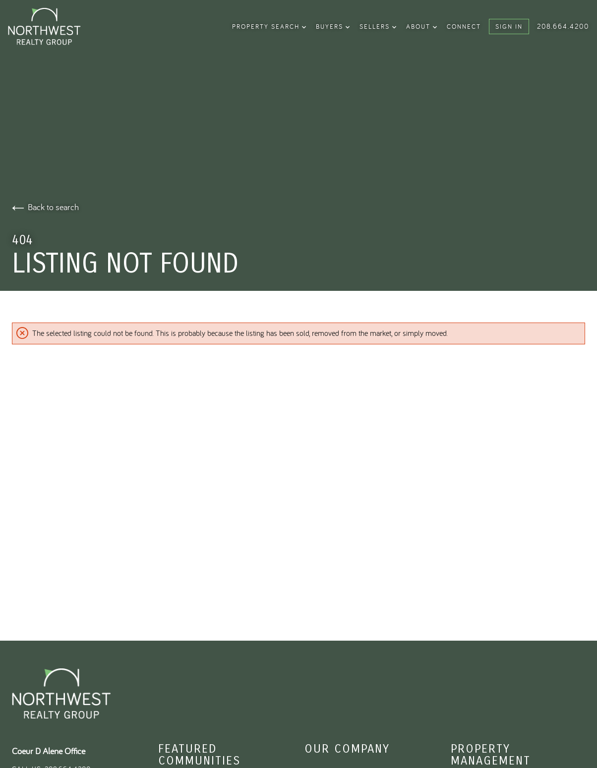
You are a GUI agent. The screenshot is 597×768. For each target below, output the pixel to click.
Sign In (509, 26)
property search (269, 26)
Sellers (377, 26)
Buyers (333, 26)
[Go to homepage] (59, 26)
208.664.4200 (563, 26)
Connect (464, 26)
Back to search (45, 207)
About (421, 26)
